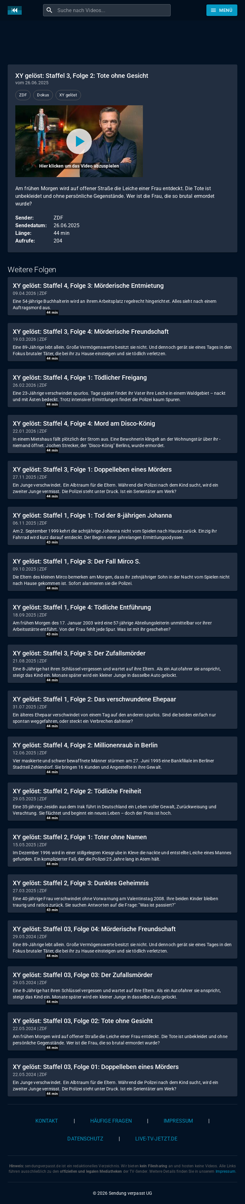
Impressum (178, 1121)
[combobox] (113, 10)
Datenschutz (85, 1139)
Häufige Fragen (111, 1121)
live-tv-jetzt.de (156, 1139)
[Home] (16, 10)
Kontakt (46, 1121)
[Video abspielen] (79, 141)
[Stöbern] (221, 10)
